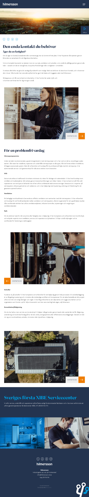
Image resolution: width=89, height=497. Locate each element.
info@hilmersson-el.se (44, 475)
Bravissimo (48, 487)
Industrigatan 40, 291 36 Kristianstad (44, 472)
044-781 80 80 (44, 477)
